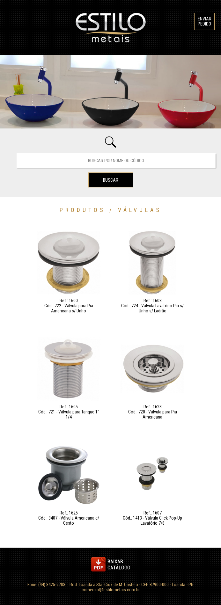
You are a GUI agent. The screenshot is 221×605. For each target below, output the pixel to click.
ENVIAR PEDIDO (204, 21)
